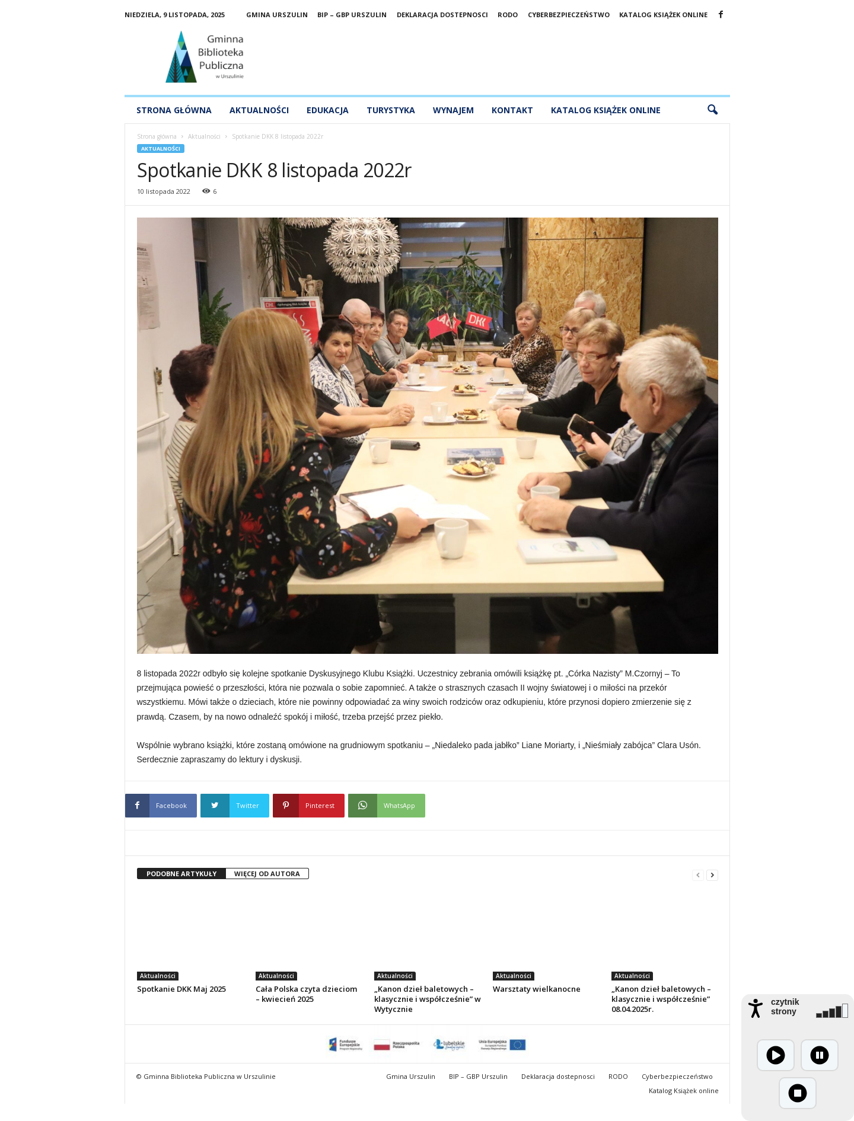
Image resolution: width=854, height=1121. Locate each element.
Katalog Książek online (663, 14)
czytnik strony (785, 1006)
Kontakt (512, 110)
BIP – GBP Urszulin (352, 14)
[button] (712, 110)
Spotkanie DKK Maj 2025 (181, 988)
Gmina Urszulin (277, 14)
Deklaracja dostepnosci (442, 14)
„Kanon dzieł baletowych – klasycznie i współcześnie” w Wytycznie (427, 998)
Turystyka (391, 110)
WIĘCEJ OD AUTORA (267, 873)
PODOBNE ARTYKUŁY (181, 873)
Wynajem (453, 110)
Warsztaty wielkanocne (537, 988)
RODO (508, 14)
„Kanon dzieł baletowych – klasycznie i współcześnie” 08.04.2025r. (661, 998)
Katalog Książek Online (606, 110)
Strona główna (174, 110)
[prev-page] (698, 874)
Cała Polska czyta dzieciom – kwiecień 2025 (306, 993)
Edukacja (328, 110)
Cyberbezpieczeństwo (569, 14)
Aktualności (259, 110)
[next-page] (712, 874)
